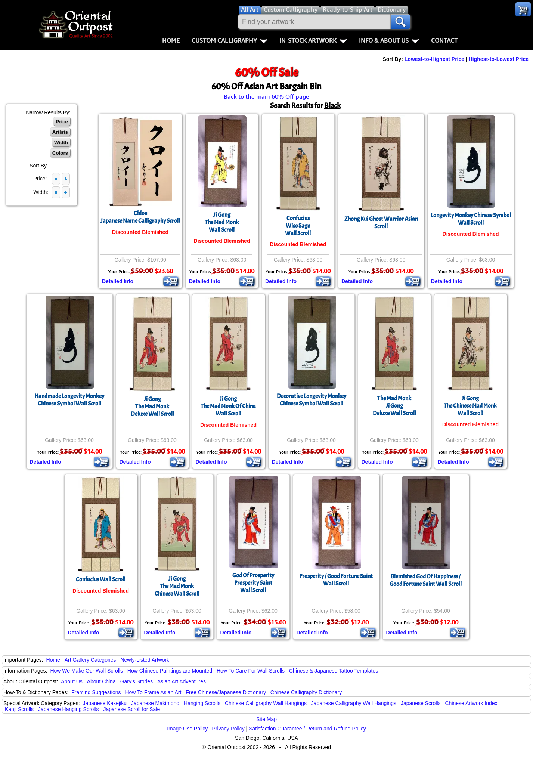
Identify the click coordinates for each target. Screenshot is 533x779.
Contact (444, 40)
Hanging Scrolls (202, 703)
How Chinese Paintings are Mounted (169, 671)
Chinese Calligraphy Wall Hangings (266, 703)
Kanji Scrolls (19, 709)
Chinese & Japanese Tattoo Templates (333, 671)
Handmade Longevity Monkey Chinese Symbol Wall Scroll (69, 399)
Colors (60, 153)
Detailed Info (117, 281)
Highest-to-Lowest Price (499, 59)
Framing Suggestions (96, 692)
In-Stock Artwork (313, 40)
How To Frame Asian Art (153, 692)
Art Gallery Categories (90, 660)
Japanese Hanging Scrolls (68, 709)
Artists (60, 132)
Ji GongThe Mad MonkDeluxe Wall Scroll (152, 406)
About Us (72, 681)
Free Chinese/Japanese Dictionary (226, 692)
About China (101, 681)
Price (62, 121)
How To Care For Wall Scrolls (251, 671)
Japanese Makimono (155, 703)
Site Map (266, 719)
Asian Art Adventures (181, 681)
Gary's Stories (136, 681)
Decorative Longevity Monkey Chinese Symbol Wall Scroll (311, 399)
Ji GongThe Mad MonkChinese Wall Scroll (177, 586)
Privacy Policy (228, 729)
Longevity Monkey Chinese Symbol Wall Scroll (471, 218)
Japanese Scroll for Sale (131, 709)
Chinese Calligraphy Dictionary (306, 692)
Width (61, 142)
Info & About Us (389, 40)
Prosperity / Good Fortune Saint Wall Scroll (336, 579)
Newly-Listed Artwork (144, 660)
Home (171, 40)
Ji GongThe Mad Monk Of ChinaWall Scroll (228, 406)
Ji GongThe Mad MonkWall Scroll (222, 222)
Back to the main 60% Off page (266, 96)
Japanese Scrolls (421, 703)
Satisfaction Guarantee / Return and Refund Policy (307, 729)
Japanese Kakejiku (105, 703)
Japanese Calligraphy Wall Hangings (353, 703)
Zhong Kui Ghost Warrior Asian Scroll (381, 222)
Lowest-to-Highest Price (434, 59)
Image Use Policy (187, 729)
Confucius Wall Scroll (100, 579)
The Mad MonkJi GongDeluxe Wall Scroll (394, 406)
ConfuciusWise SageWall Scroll (298, 225)
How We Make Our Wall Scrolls (86, 671)
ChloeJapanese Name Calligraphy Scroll (140, 217)
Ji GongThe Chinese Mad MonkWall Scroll (470, 406)
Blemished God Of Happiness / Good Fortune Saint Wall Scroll (426, 580)
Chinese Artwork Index (471, 703)
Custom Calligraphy (229, 40)
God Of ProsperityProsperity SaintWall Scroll (253, 583)
